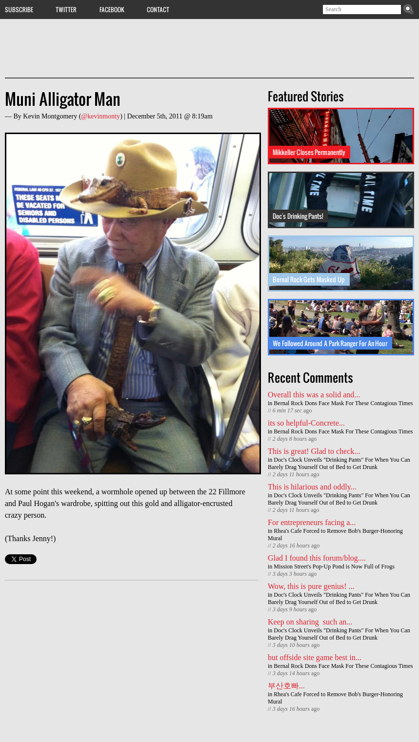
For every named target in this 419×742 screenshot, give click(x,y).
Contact (158, 9)
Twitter (66, 9)
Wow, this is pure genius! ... (311, 586)
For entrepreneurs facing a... (312, 522)
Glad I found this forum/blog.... (317, 558)
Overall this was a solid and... (314, 395)
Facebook (112, 9)
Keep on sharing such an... (310, 622)
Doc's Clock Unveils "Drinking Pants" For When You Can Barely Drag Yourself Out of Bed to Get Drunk (339, 463)
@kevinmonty (100, 116)
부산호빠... (286, 686)
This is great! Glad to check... (314, 451)
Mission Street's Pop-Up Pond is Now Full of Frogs (334, 566)
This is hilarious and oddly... (312, 487)
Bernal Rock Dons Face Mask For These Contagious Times (343, 403)
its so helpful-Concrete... (306, 423)
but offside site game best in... (314, 657)
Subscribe (19, 9)
